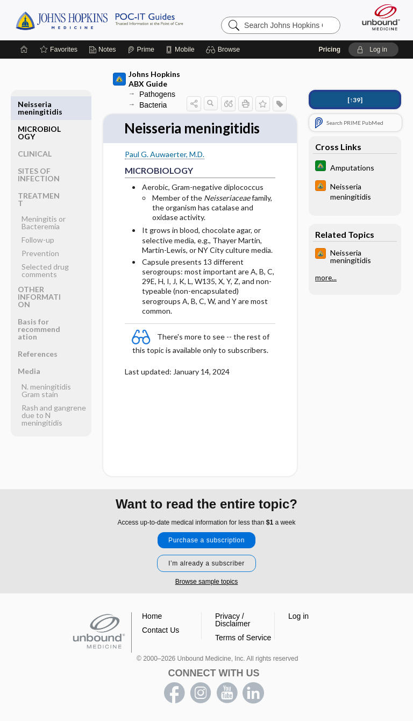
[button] (224, 49)
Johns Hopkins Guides (99, 19)
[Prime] (140, 49)
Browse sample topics (206, 581)
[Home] (24, 49)
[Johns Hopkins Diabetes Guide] (355, 167)
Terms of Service (243, 637)
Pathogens (157, 94)
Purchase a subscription (206, 540)
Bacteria (153, 105)
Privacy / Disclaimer (232, 620)
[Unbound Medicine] (377, 17)
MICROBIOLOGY (39, 108)
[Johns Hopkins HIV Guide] (355, 191)
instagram (200, 693)
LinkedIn (253, 693)
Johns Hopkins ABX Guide (146, 78)
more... (326, 277)
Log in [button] (298, 616)
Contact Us (160, 630)
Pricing (329, 49)
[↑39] (354, 100)
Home (152, 616)
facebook (174, 693)
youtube (227, 693)
